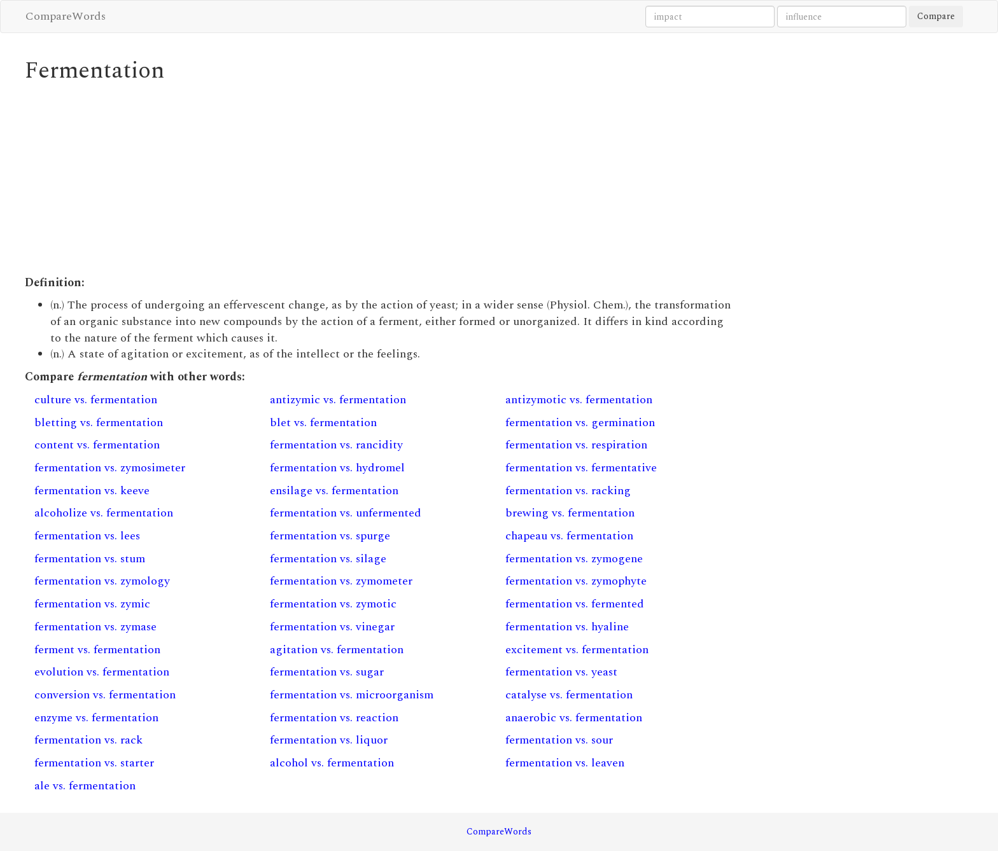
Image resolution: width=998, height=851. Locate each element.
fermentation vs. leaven (564, 762)
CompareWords (65, 16)
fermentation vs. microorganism (351, 694)
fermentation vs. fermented (574, 603)
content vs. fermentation (97, 444)
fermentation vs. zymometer (341, 581)
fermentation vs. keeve (92, 490)
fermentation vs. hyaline (567, 626)
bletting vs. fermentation (98, 422)
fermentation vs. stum (89, 558)
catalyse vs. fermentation (569, 694)
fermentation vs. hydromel (337, 467)
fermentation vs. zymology (102, 581)
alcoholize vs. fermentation (103, 513)
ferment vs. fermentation (97, 649)
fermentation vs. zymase (95, 626)
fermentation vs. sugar (327, 672)
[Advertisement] (378, 179)
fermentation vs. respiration (576, 444)
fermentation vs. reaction (334, 717)
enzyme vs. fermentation (96, 717)
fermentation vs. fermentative (581, 467)
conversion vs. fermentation (105, 694)
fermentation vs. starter (94, 762)
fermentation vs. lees (87, 535)
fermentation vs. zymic (92, 603)
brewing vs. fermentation (570, 513)
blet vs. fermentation (323, 422)
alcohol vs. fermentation (332, 762)
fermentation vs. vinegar (332, 626)
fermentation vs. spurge (330, 535)
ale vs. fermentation (85, 785)
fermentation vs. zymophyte (576, 581)
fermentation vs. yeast (561, 672)
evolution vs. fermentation (101, 672)
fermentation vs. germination (580, 422)
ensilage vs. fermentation (334, 490)
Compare (936, 16)
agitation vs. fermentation (337, 649)
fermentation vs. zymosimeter (109, 467)
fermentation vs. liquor (329, 740)
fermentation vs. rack (88, 740)
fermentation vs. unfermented (345, 513)
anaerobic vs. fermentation (573, 717)
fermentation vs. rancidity (336, 444)
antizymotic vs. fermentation (578, 399)
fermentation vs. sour (559, 740)
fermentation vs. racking (568, 490)
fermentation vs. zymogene (574, 558)
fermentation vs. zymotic (333, 603)
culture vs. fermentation (95, 399)
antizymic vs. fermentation (338, 399)
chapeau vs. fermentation (569, 535)
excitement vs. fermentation (577, 649)
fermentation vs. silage (328, 558)
